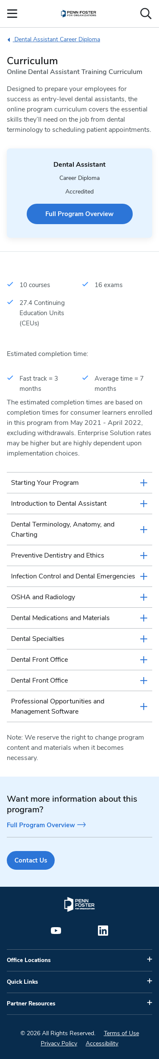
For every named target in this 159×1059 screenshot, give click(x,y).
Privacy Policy (59, 1043)
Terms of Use (121, 1033)
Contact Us (30, 860)
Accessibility (102, 1043)
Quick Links (22, 982)
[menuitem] (78, 13)
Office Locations (28, 960)
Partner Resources (31, 1004)
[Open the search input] (145, 13)
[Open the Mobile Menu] (12, 13)
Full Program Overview (79, 214)
